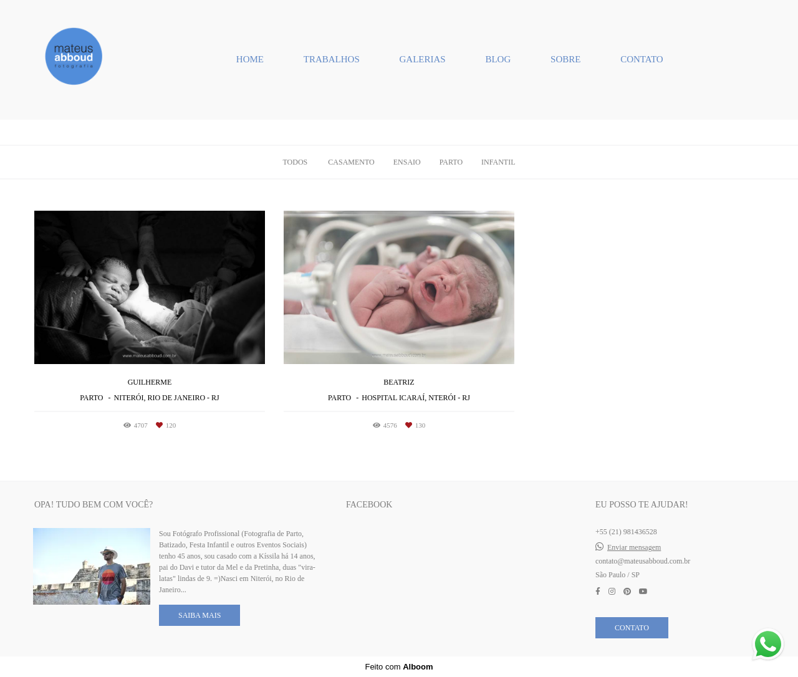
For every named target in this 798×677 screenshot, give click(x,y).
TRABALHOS (332, 59)
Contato (632, 627)
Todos (294, 162)
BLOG (498, 59)
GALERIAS (423, 59)
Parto (451, 162)
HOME (250, 59)
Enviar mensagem (634, 547)
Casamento (351, 162)
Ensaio (407, 162)
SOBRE (565, 59)
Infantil (498, 162)
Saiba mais (199, 615)
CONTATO (641, 59)
